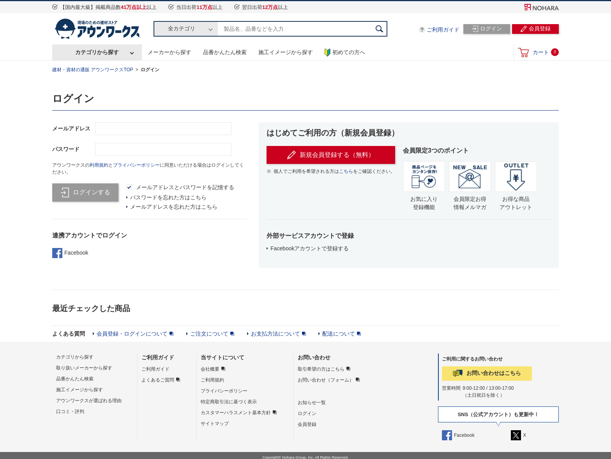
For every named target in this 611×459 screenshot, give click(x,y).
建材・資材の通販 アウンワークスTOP (92, 69)
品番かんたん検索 (225, 52)
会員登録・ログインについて (132, 334)
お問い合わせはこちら (493, 373)
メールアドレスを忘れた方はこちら (173, 207)
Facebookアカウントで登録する (309, 248)
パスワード (65, 149)
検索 (379, 29)
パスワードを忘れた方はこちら (168, 197)
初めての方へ (345, 52)
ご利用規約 (212, 380)
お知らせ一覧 (312, 402)
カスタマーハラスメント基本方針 (236, 412)
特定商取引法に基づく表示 (229, 401)
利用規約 (99, 165)
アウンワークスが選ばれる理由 (89, 400)
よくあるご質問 (157, 380)
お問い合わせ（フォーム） (326, 380)
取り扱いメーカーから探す (84, 368)
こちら (346, 171)
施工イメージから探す (285, 52)
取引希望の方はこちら (321, 369)
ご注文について (209, 334)
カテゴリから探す (97, 52)
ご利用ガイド (443, 29)
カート (546, 52)
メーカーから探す (169, 52)
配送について (338, 334)
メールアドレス (71, 128)
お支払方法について (275, 334)
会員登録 (307, 424)
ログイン (150, 69)
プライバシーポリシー (136, 165)
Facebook (70, 253)
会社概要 (210, 369)
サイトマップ (215, 423)
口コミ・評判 (70, 411)
